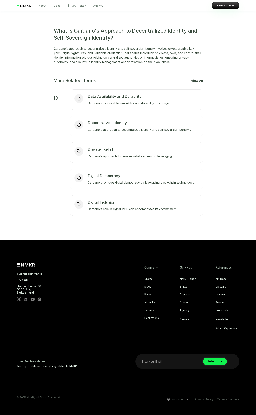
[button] (176, 399)
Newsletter (222, 319)
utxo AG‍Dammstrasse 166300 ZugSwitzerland (29, 286)
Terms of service (228, 399)
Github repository (226, 328)
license (220, 294)
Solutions (221, 302)
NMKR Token (188, 278)
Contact (184, 302)
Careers (149, 310)
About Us (149, 302)
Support (185, 294)
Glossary (221, 286)
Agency (98, 5)
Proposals (222, 310)
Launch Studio (225, 5)
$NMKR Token (77, 5)
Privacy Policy (204, 399)
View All (197, 80)
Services (185, 319)
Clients (148, 278)
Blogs (147, 286)
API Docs (221, 278)
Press (147, 294)
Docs (57, 5)
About (42, 5)
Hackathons (151, 318)
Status (183, 286)
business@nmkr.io (29, 274)
